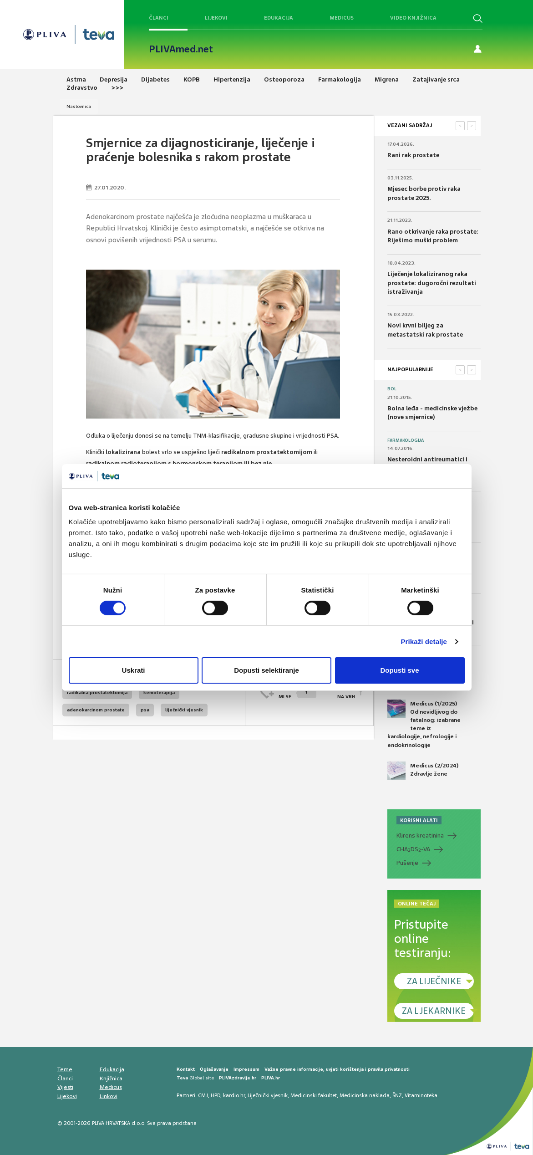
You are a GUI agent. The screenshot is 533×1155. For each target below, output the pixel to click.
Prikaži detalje (424, 641)
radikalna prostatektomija (97, 692)
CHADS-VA (413, 849)
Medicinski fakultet (313, 1095)
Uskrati (133, 670)
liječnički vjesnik (184, 710)
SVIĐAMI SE (297, 692)
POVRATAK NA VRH (342, 692)
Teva (182, 1078)
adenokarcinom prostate (96, 710)
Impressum (246, 1069)
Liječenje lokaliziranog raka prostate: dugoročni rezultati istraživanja (431, 283)
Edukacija (278, 18)
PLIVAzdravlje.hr (237, 1078)
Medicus (342, 18)
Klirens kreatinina (420, 835)
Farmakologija (405, 440)
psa (145, 710)
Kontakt (186, 1069)
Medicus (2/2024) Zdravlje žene (422, 770)
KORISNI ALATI (419, 820)
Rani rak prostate (413, 155)
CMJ (203, 1095)
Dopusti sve (399, 670)
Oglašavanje (214, 1069)
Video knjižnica (413, 18)
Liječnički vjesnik (268, 1095)
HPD (215, 1095)
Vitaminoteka (421, 1095)
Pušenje (407, 863)
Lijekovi (216, 18)
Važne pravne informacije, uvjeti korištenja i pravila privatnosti (337, 1069)
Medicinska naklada (365, 1095)
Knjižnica (111, 1078)
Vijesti (65, 1087)
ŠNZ (397, 1095)
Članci (158, 18)
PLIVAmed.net (181, 49)
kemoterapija (159, 692)
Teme (64, 1069)
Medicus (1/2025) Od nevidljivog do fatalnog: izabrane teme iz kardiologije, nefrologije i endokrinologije (424, 724)
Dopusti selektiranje (266, 670)
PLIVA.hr (270, 1078)
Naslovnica (78, 106)
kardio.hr (234, 1095)
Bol (391, 389)
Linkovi (108, 1096)
